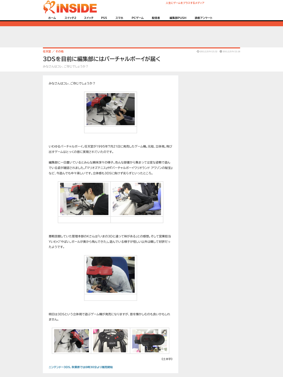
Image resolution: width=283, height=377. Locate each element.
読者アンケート (204, 18)
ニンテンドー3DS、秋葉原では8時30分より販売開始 (81, 367)
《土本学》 (167, 359)
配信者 (156, 18)
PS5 (104, 18)
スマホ (119, 18)
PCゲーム (138, 18)
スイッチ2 (70, 18)
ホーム (52, 18)
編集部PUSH (178, 18)
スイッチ (89, 18)
